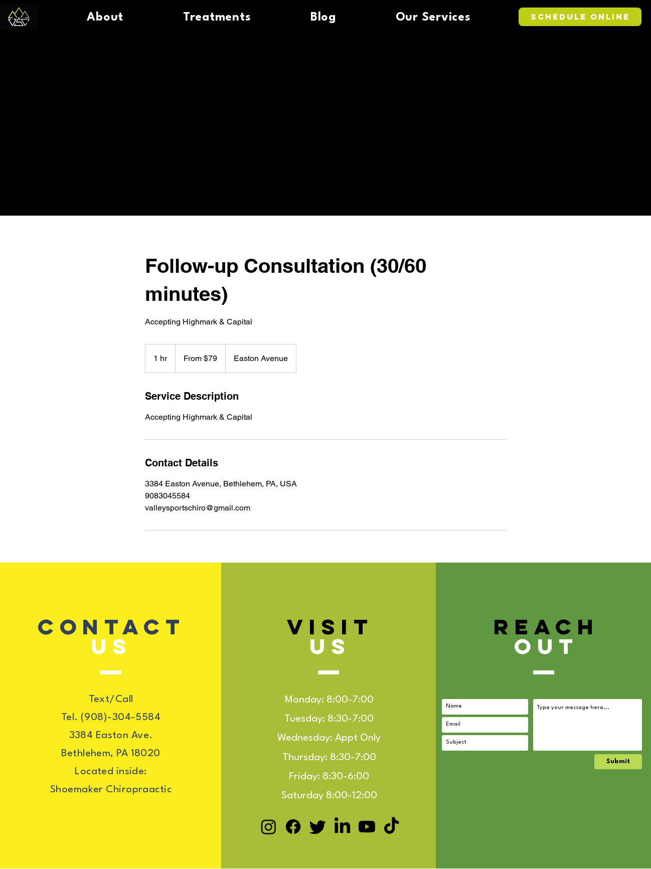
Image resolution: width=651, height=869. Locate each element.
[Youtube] (367, 826)
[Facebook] (293, 826)
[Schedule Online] (580, 17)
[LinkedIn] (342, 826)
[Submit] (618, 761)
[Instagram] (268, 826)
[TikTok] (391, 826)
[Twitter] (318, 826)
